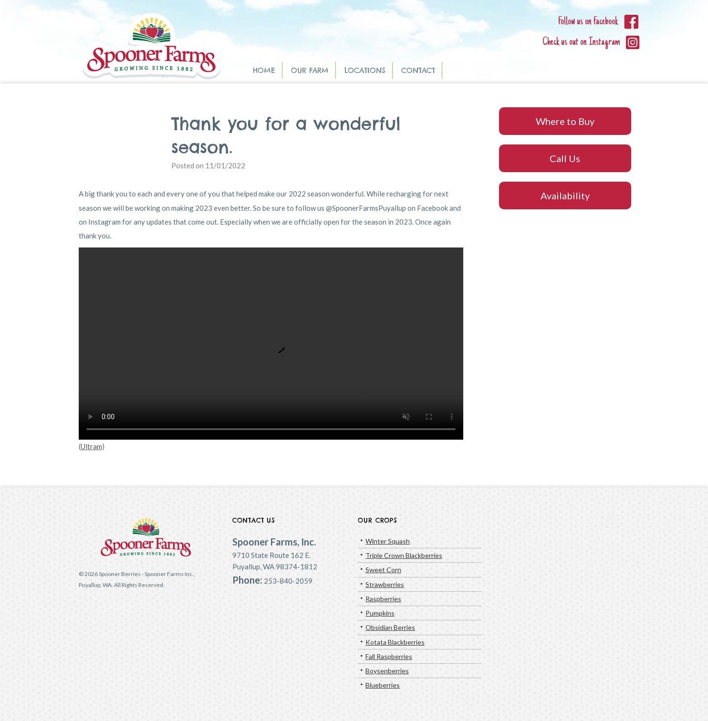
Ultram (91, 446)
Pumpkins (380, 613)
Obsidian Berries (390, 627)
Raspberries (383, 599)
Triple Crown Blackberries (403, 555)
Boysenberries (387, 671)
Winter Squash (387, 541)
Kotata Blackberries (395, 642)
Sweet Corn (383, 570)
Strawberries (384, 584)
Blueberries (382, 685)
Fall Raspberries (388, 656)
